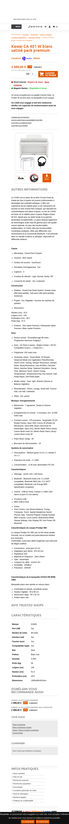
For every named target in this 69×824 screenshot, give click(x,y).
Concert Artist (18, 733)
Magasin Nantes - (30, 88)
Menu (18, 27)
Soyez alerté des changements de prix (26, 120)
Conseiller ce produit (20, 117)
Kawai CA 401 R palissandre (24, 700)
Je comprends (27, 822)
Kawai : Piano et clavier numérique (26, 730)
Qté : (28, 74)
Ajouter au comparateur (21, 123)
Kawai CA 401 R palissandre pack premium (31, 707)
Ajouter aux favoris (19, 125)
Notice (47, 179)
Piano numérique (19, 725)
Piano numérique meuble (22, 727)
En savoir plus (42, 822)
